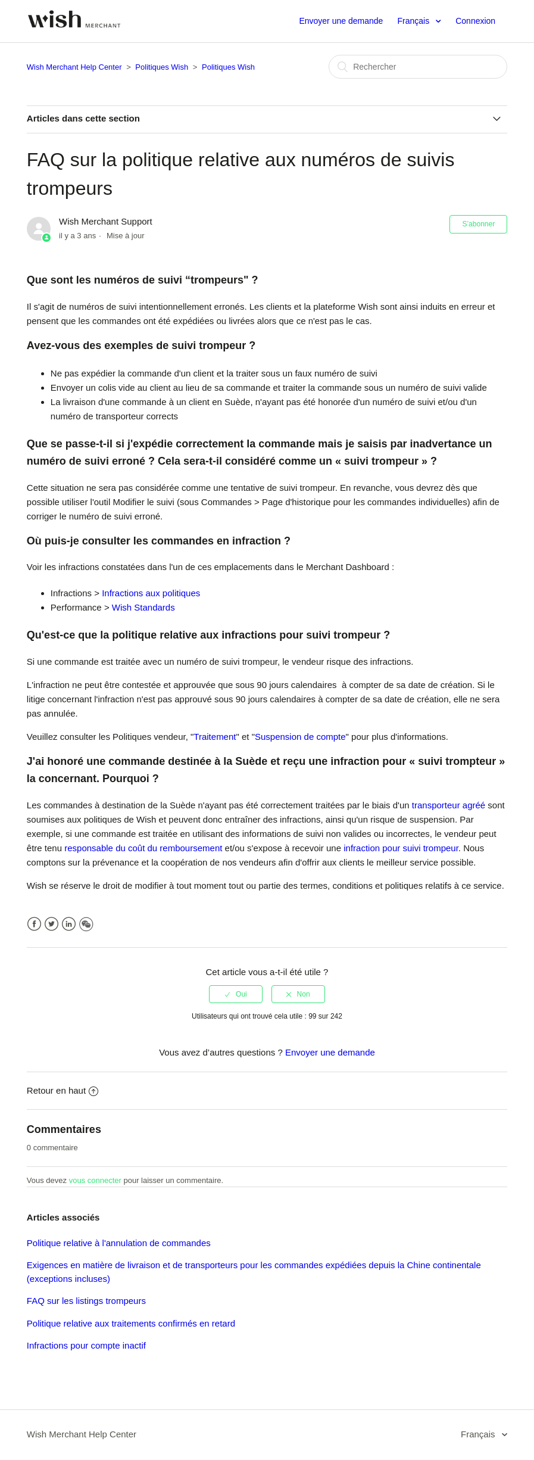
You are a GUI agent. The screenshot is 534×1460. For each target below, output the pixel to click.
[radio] (236, 994)
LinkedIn (68, 924)
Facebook (34, 924)
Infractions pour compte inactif (86, 1345)
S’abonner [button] (478, 224)
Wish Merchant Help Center (74, 67)
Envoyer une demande (341, 21)
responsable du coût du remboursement (143, 848)
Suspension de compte (300, 736)
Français (414, 21)
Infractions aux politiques (151, 593)
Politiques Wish (161, 67)
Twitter (51, 924)
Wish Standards (143, 607)
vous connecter (95, 1180)
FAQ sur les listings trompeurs (86, 1301)
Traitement (214, 736)
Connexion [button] (475, 21)
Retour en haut (62, 1090)
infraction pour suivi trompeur (400, 848)
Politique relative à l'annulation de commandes (119, 1243)
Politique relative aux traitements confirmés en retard (131, 1323)
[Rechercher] (418, 67)
